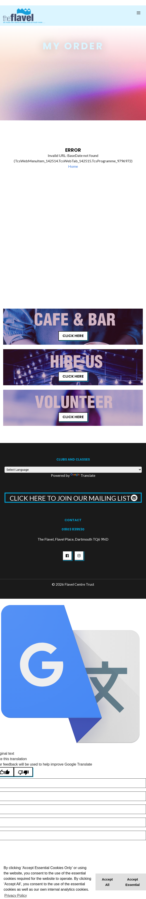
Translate (82, 475)
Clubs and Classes (73, 459)
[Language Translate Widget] (73, 470)
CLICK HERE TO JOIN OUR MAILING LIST (73, 498)
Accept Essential (132, 882)
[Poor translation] (23, 772)
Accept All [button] (107, 882)
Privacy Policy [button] (15, 895)
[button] (139, 13)
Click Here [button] (73, 335)
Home (73, 166)
